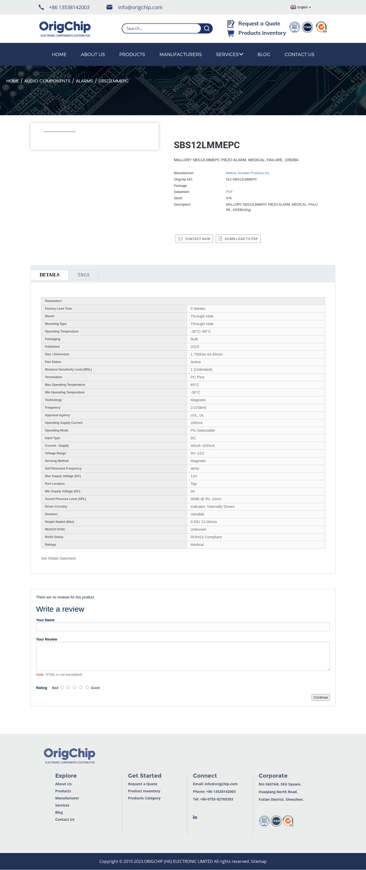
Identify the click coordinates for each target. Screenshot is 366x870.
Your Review (46, 639)
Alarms (84, 81)
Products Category (134, 798)
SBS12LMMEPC (113, 81)
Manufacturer (57, 798)
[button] (46, 139)
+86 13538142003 (69, 7)
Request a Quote (259, 23)
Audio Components (47, 81)
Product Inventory (134, 791)
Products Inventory (262, 32)
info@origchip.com (140, 7)
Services (229, 54)
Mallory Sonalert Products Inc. (248, 173)
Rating (41, 688)
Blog (263, 54)
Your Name (45, 620)
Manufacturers (180, 54)
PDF (229, 192)
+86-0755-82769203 (206, 799)
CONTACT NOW (197, 239)
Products (132, 54)
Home (59, 54)
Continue (321, 697)
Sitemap (259, 861)
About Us (93, 54)
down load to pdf (241, 239)
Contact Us (299, 54)
